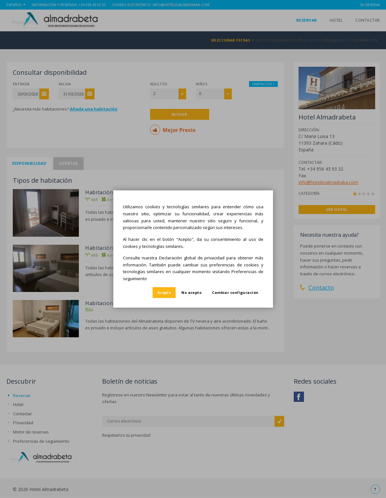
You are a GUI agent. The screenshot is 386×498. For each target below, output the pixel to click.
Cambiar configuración (235, 292)
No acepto (191, 292)
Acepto (164, 292)
